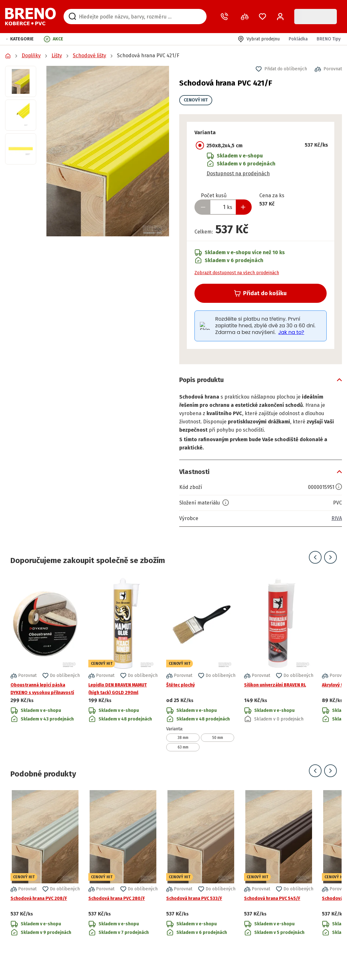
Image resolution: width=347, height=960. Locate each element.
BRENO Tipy (328, 39)
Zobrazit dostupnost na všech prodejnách (236, 272)
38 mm (183, 737)
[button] (20, 39)
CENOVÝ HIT (196, 100)
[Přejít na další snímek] (330, 557)
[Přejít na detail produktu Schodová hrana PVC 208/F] (45, 863)
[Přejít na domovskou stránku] (30, 16)
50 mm (217, 737)
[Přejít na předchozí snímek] (315, 557)
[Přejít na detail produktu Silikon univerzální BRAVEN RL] (279, 664)
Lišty (56, 55)
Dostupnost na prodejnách (238, 173)
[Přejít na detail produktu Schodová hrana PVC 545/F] (279, 863)
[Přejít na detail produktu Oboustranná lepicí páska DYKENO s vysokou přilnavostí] (45, 664)
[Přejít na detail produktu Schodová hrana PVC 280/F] (123, 863)
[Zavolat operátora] (226, 16)
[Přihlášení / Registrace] (280, 16)
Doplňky (31, 55)
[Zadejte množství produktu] (223, 207)
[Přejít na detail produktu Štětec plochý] (201, 664)
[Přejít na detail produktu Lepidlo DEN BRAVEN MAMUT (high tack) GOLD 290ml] (123, 664)
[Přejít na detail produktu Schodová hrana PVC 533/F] (201, 863)
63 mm (183, 747)
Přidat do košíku (260, 293)
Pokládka (298, 39)
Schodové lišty (89, 55)
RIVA (336, 518)
